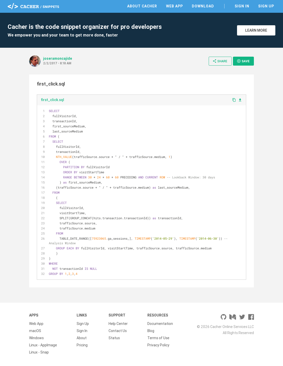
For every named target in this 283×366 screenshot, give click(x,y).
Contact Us (118, 330)
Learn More (256, 30)
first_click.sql (52, 99)
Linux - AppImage (43, 345)
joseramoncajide (57, 58)
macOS (35, 330)
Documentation (160, 323)
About (82, 338)
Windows (36, 338)
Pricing (82, 345)
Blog (150, 330)
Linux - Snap (39, 352)
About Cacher (142, 6)
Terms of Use (158, 338)
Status (114, 338)
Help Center (118, 323)
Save (243, 61)
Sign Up (266, 6)
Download (203, 6)
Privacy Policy (158, 345)
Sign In (242, 6)
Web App (174, 6)
